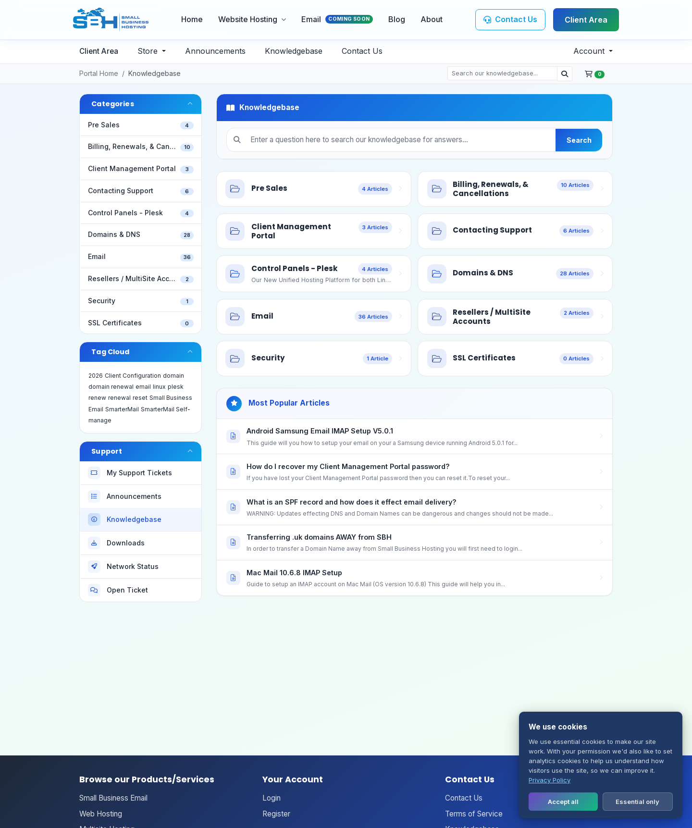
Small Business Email (113, 798)
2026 (95, 375)
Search (579, 140)
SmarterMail (122, 409)
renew (97, 397)
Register (276, 813)
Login (271, 798)
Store (148, 51)
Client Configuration (133, 375)
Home (192, 19)
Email (337, 19)
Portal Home (98, 73)
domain (173, 375)
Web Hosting (100, 813)
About (431, 19)
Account (590, 51)
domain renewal (111, 386)
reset (140, 397)
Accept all (563, 801)
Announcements (215, 51)
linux (159, 386)
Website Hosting (252, 19)
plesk (176, 386)
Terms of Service (474, 813)
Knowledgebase (293, 51)
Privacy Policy (549, 780)
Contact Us (362, 51)
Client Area (586, 20)
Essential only (637, 801)
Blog (396, 19)
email (143, 386)
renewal (119, 397)
